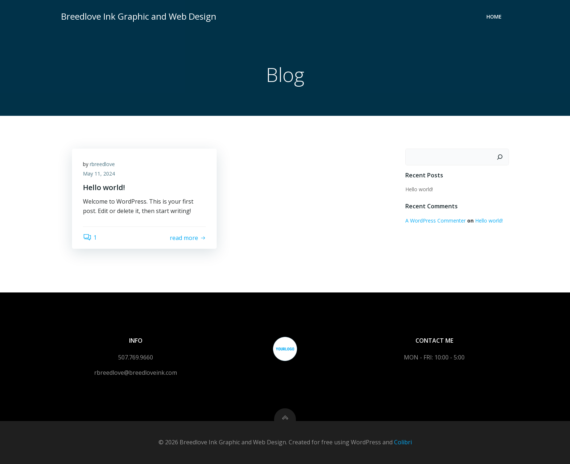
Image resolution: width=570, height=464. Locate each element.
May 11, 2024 (99, 173)
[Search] (500, 157)
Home (494, 16)
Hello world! (419, 189)
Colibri (403, 442)
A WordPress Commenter (435, 220)
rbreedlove (102, 164)
